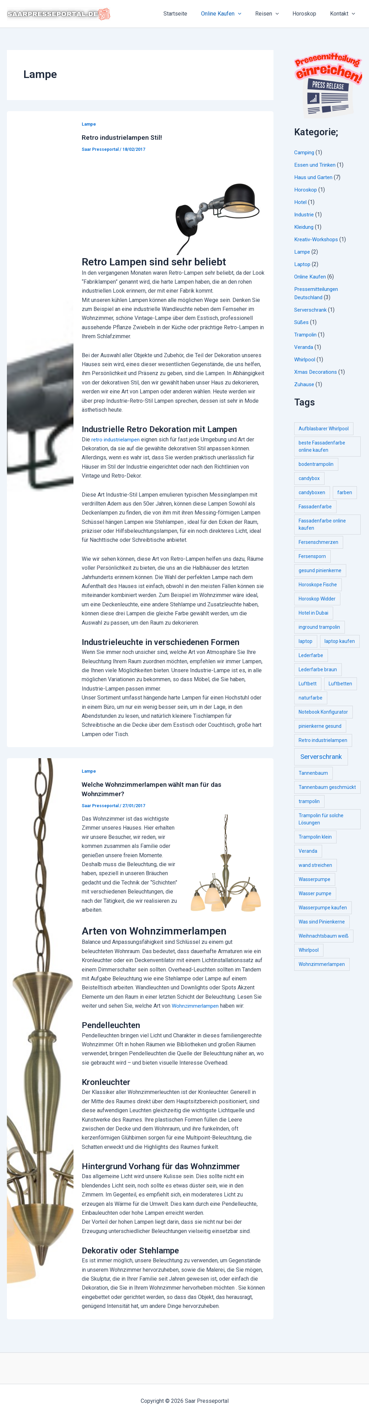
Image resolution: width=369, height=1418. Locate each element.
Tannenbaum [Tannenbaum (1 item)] (313, 773)
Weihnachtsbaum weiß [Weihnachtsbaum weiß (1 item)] (324, 936)
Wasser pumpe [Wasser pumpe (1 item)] (315, 893)
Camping (304, 152)
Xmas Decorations (316, 372)
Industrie (305, 214)
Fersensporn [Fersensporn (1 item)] (312, 556)
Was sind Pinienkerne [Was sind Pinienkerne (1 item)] (322, 922)
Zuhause (304, 384)
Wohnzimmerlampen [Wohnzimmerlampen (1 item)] (322, 964)
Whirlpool (305, 359)
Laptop (302, 264)
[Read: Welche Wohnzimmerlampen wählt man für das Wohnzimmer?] (40, 1038)
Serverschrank (311, 309)
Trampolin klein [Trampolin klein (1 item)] (315, 837)
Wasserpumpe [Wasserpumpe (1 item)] (314, 879)
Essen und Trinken (316, 165)
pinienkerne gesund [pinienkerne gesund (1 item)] (320, 726)
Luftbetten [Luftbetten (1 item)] (340, 683)
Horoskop (308, 13)
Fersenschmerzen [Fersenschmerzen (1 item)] (318, 542)
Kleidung (304, 227)
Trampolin (306, 334)
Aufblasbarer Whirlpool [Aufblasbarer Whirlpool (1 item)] (324, 428)
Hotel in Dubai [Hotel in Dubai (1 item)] (313, 613)
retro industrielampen (117, 439)
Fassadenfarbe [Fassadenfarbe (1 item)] (315, 506)
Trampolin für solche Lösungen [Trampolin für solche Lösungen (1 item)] (321, 819)
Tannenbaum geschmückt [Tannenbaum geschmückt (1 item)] (327, 787)
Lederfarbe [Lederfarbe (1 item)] (311, 655)
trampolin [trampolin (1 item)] (309, 801)
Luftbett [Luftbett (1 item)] (308, 683)
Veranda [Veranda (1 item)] (308, 851)
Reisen (274, 14)
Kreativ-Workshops (317, 239)
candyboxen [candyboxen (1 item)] (312, 492)
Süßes (302, 322)
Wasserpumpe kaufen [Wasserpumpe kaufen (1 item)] (323, 907)
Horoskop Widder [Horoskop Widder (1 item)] (317, 599)
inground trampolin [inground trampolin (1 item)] (319, 627)
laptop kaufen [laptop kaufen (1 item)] (340, 641)
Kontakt (344, 14)
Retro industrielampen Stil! (123, 137)
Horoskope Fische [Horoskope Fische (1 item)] (318, 584)
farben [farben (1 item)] (344, 492)
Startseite (188, 13)
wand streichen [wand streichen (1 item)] (315, 865)
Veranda (304, 347)
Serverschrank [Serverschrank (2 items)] (321, 757)
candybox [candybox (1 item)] (309, 478)
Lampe (89, 124)
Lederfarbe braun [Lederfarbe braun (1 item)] (318, 669)
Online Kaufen (231, 14)
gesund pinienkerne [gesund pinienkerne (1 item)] (320, 570)
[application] (247, 14)
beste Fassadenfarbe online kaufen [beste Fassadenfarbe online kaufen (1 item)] (322, 446)
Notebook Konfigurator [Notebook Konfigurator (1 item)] (323, 712)
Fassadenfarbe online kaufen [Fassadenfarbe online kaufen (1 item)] (322, 524)
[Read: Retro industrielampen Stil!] (40, 428)
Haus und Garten (313, 177)
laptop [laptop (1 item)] (305, 641)
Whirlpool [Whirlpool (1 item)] (309, 950)
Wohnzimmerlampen (196, 1005)
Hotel (300, 202)
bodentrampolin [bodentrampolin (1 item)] (316, 464)
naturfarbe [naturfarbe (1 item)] (310, 698)
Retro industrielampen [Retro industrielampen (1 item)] (323, 740)
